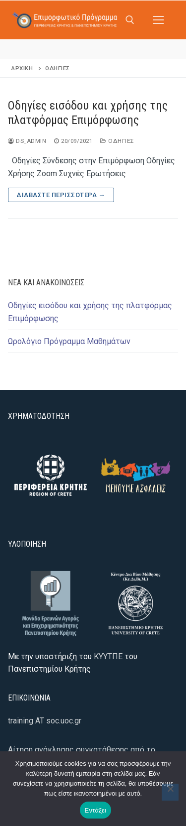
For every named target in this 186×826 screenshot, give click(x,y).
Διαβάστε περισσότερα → (61, 195)
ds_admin (27, 140)
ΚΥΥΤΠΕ (108, 656)
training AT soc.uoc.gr (44, 720)
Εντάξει (96, 810)
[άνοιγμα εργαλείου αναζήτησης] (129, 19)
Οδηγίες (117, 140)
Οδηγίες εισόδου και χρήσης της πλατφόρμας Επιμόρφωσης (88, 113)
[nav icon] (158, 19)
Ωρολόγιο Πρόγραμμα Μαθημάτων (69, 341)
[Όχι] (170, 792)
